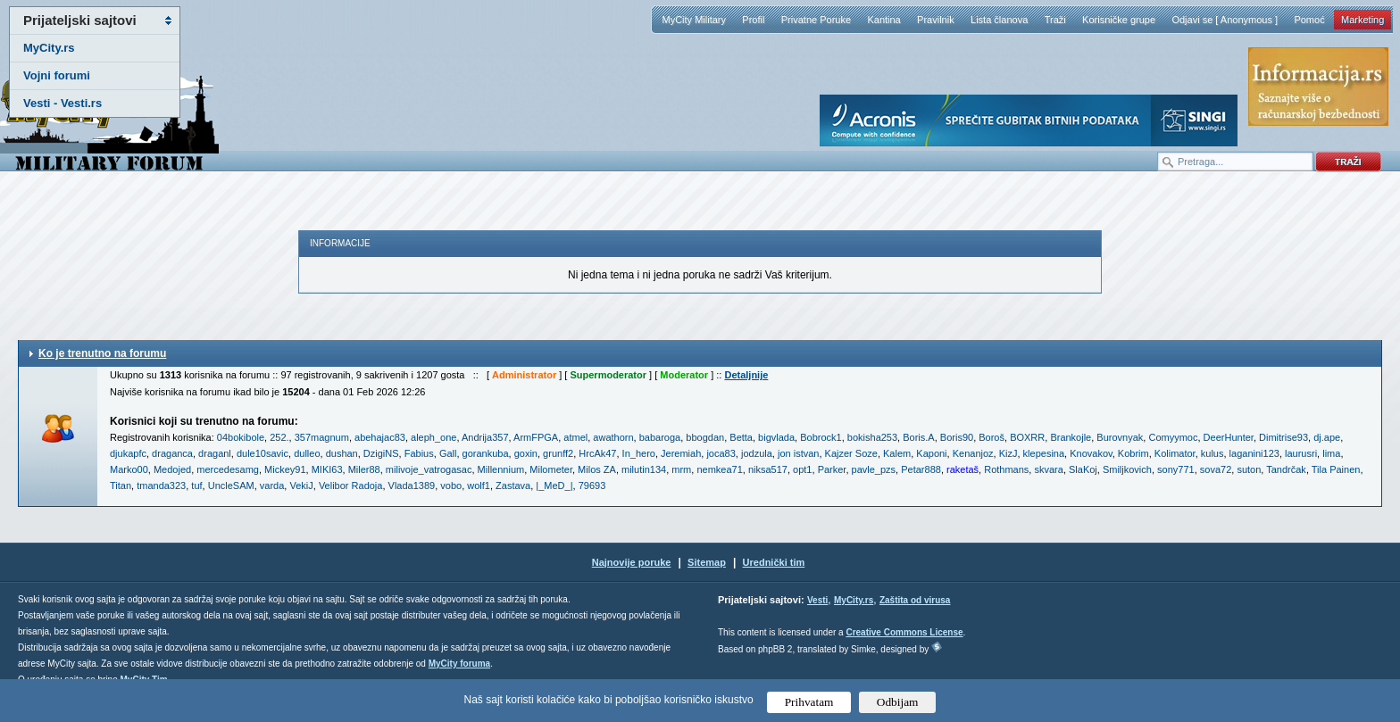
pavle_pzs (874, 469)
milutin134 (643, 469)
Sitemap (707, 562)
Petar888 (921, 469)
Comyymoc (1172, 437)
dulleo (307, 453)
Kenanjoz (973, 453)
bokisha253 (872, 437)
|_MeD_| (554, 485)
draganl (214, 453)
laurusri (1301, 453)
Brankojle (1070, 437)
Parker (832, 469)
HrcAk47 (597, 453)
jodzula (756, 453)
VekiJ (300, 485)
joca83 (720, 453)
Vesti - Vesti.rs (62, 103)
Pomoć (1309, 19)
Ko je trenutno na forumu (102, 353)
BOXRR (1027, 437)
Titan (120, 485)
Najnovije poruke (631, 562)
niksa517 (768, 469)
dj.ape (1326, 437)
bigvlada (776, 437)
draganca (172, 453)
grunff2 (558, 453)
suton (1249, 469)
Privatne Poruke (816, 19)
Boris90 (956, 437)
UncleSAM (231, 485)
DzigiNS (381, 453)
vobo (451, 485)
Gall (448, 453)
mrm (681, 469)
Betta (741, 437)
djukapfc (128, 453)
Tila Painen (1336, 469)
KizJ (1008, 453)
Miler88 (364, 469)
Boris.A (918, 437)
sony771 (1176, 469)
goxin (526, 453)
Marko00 (129, 469)
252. (279, 437)
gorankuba (485, 453)
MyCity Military (694, 19)
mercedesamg (227, 469)
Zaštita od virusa (914, 600)
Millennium (501, 469)
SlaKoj (1083, 469)
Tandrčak (1286, 469)
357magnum (322, 437)
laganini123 (1254, 453)
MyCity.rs (49, 47)
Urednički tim (774, 562)
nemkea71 (719, 469)
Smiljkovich (1127, 469)
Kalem (897, 453)
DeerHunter (1229, 437)
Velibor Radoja (351, 485)
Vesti (817, 600)
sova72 (1215, 469)
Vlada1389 (412, 485)
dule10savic (262, 453)
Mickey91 (284, 469)
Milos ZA (597, 469)
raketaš (962, 469)
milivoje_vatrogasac (429, 469)
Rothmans (1006, 469)
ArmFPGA (535, 437)
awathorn (613, 437)
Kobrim (1133, 453)
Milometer (550, 469)
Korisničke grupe (1118, 19)
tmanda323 (161, 485)
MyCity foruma (459, 663)
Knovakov (1091, 453)
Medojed (172, 469)
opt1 (802, 469)
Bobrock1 (820, 437)
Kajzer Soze (851, 453)
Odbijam (898, 702)
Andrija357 (485, 437)
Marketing (1362, 19)
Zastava (513, 485)
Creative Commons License (904, 632)
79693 (592, 485)
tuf (196, 485)
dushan (342, 453)
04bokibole (240, 437)
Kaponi (931, 453)
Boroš (991, 437)
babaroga (660, 437)
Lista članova (999, 19)
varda (272, 485)
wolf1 (478, 485)
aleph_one (433, 437)
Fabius (419, 453)
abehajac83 (379, 437)
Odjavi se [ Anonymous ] (1224, 19)
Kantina (883, 19)
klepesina (1043, 453)
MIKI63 (327, 469)
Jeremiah (681, 453)
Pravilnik (935, 19)
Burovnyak (1119, 437)
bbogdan (705, 437)
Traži (1055, 19)
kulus (1212, 453)
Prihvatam (809, 702)
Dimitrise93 (1283, 437)
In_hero (638, 453)
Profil (753, 19)
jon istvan (798, 453)
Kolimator (1175, 453)
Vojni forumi (56, 75)
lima (1331, 453)
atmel (575, 437)
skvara (1048, 469)
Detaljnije (746, 374)
